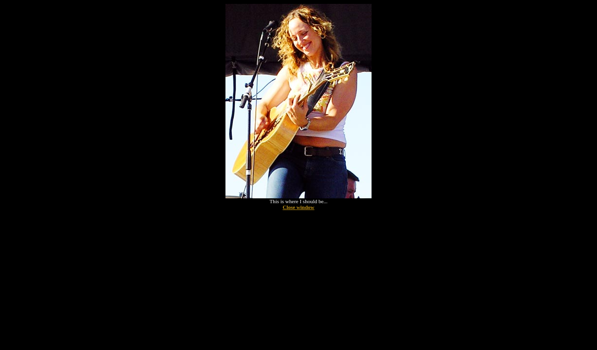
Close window (298, 207)
